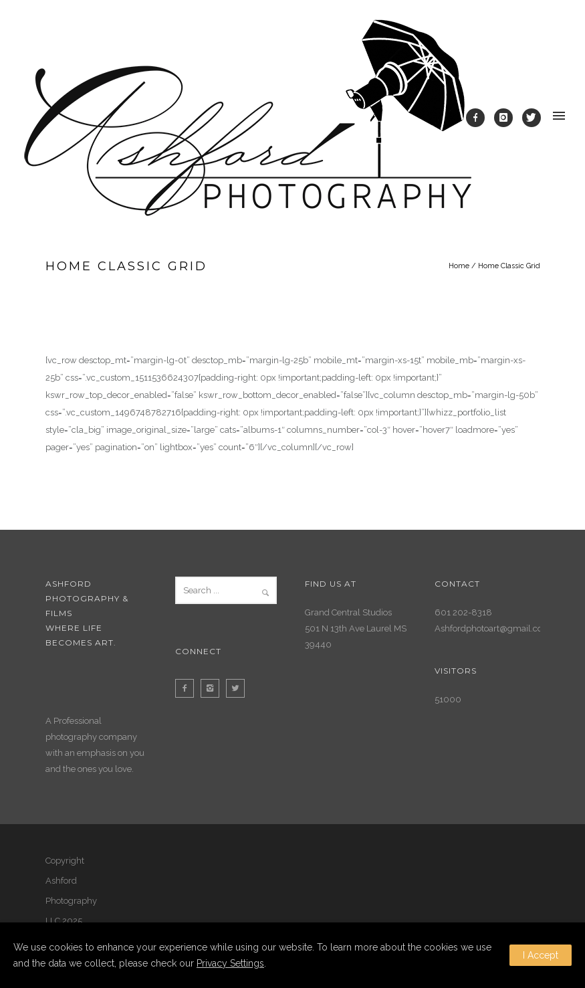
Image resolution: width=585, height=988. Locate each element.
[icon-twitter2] (238, 688)
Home (459, 266)
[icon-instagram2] (213, 688)
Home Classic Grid (509, 266)
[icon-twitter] (531, 117)
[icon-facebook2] (188, 688)
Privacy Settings (230, 963)
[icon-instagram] (506, 117)
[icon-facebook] (478, 117)
